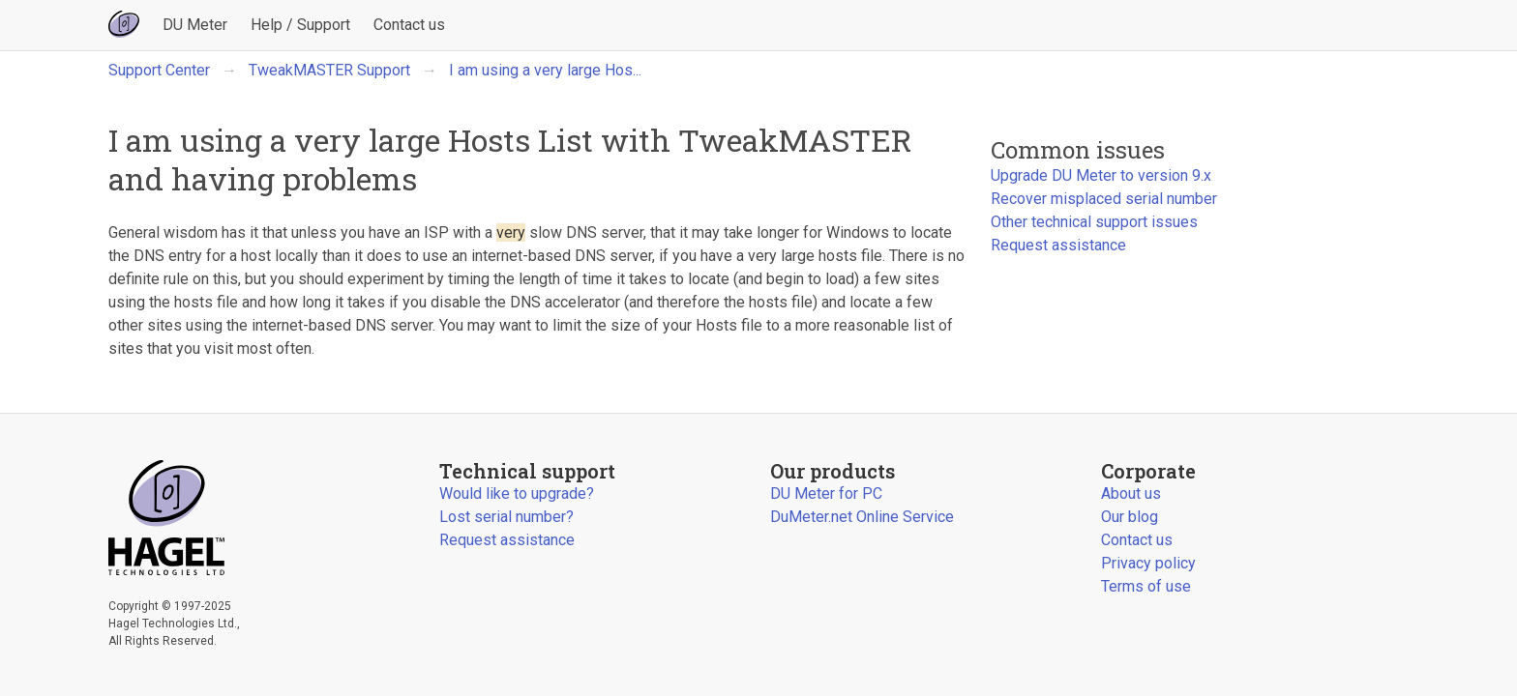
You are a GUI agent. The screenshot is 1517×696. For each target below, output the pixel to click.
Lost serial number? (506, 517)
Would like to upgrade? (516, 493)
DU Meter (195, 24)
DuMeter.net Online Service (862, 517)
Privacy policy (1148, 563)
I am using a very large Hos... (545, 70)
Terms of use (1146, 586)
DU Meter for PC (826, 493)
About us (1131, 493)
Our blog (1129, 517)
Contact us (409, 24)
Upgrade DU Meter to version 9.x (1101, 175)
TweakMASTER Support (329, 70)
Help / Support (300, 24)
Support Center (159, 70)
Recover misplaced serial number (1104, 198)
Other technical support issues (1094, 222)
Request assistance (1058, 245)
